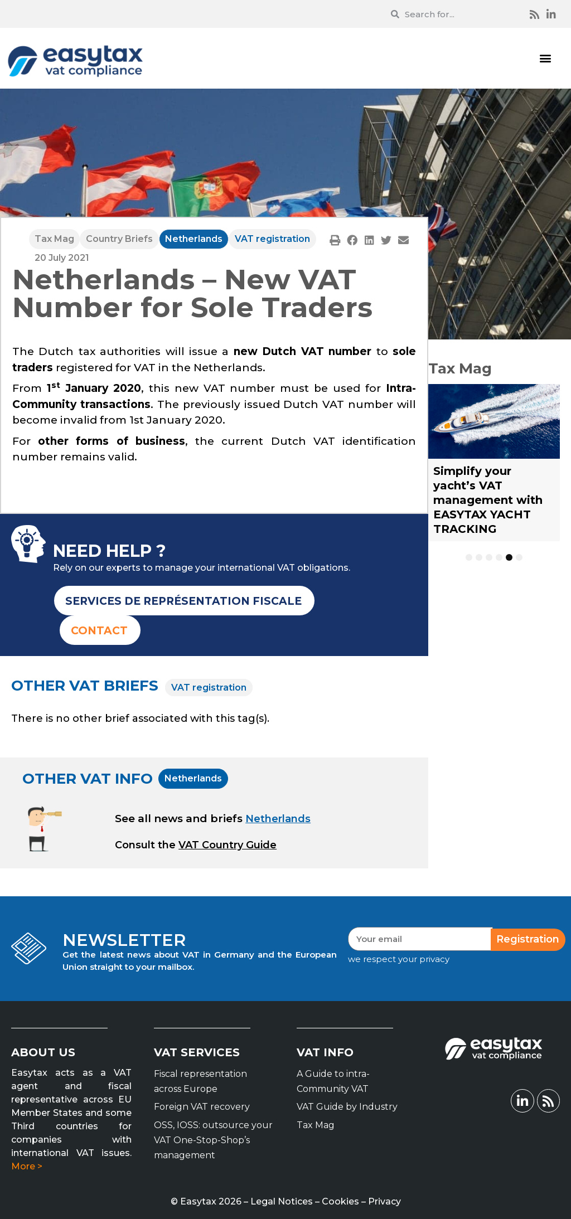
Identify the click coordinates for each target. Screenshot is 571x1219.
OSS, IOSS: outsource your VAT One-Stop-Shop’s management (213, 1140)
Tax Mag (54, 239)
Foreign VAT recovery (202, 1106)
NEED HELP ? (109, 551)
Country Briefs (119, 239)
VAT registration (272, 239)
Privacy (384, 1201)
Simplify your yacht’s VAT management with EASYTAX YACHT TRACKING (488, 500)
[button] (545, 58)
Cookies (340, 1201)
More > (26, 1166)
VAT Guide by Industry (347, 1106)
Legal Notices (281, 1201)
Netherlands (193, 239)
